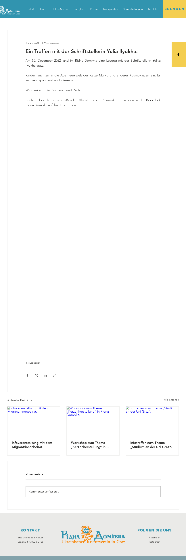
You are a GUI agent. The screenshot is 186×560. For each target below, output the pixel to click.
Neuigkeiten (33, 362)
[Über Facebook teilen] (27, 375)
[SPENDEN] (174, 9)
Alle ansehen (171, 399)
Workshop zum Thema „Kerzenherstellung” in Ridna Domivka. (88, 445)
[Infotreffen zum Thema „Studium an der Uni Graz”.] (152, 421)
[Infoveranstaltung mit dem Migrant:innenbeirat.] (33, 421)
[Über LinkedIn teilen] (45, 375)
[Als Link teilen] (54, 375)
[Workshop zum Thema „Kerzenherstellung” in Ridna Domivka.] (93, 421)
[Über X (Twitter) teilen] (36, 375)
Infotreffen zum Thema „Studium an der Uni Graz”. (151, 445)
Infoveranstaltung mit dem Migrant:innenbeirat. (32, 445)
